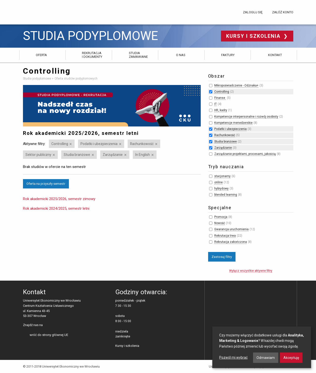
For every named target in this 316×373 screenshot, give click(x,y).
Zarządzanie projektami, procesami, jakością (245, 154)
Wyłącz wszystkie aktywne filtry (250, 270)
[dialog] (261, 347)
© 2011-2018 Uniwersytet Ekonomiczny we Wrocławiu (61, 366)
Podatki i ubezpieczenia (99, 144)
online (218, 182)
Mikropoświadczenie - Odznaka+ (236, 85)
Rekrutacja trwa (225, 235)
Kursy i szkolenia (254, 36)
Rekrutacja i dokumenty (92, 54)
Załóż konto (282, 12)
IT (215, 104)
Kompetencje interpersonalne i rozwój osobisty (246, 116)
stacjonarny (222, 176)
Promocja (220, 217)
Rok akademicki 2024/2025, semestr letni (56, 208)
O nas (180, 55)
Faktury (228, 55)
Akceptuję (291, 358)
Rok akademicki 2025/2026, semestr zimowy (59, 199)
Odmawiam (266, 358)
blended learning (225, 194)
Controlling (59, 144)
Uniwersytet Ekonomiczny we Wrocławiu (47, 11)
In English (142, 155)
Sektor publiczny (38, 155)
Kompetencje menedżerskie (233, 122)
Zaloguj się (252, 12)
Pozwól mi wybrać (233, 357)
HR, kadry (220, 110)
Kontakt (275, 55)
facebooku (47, 325)
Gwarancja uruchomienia (231, 229)
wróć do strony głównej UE (49, 335)
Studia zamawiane (138, 54)
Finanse (220, 98)
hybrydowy (221, 188)
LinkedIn (55, 325)
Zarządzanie (113, 155)
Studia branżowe (77, 155)
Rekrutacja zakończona (230, 242)
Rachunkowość (142, 144)
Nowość (219, 223)
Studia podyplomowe (90, 36)
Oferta (41, 55)
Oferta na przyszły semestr (45, 184)
